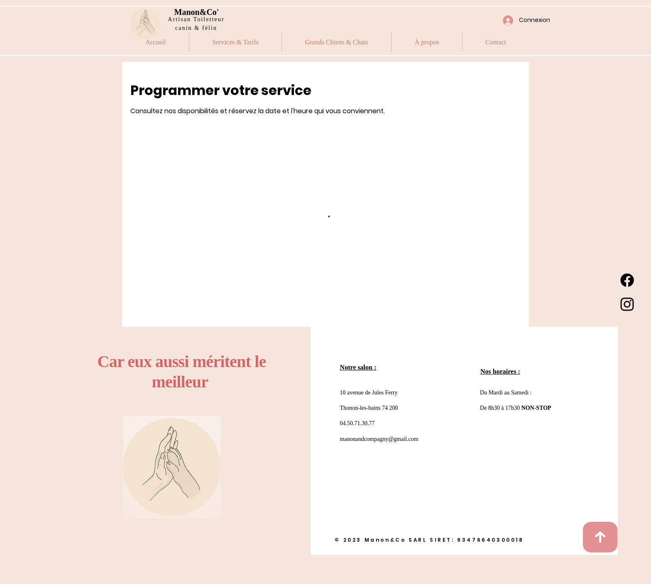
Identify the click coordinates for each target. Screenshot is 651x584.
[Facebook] (627, 280)
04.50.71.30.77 (357, 423)
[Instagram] (627, 304)
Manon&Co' (196, 12)
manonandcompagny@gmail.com (379, 439)
